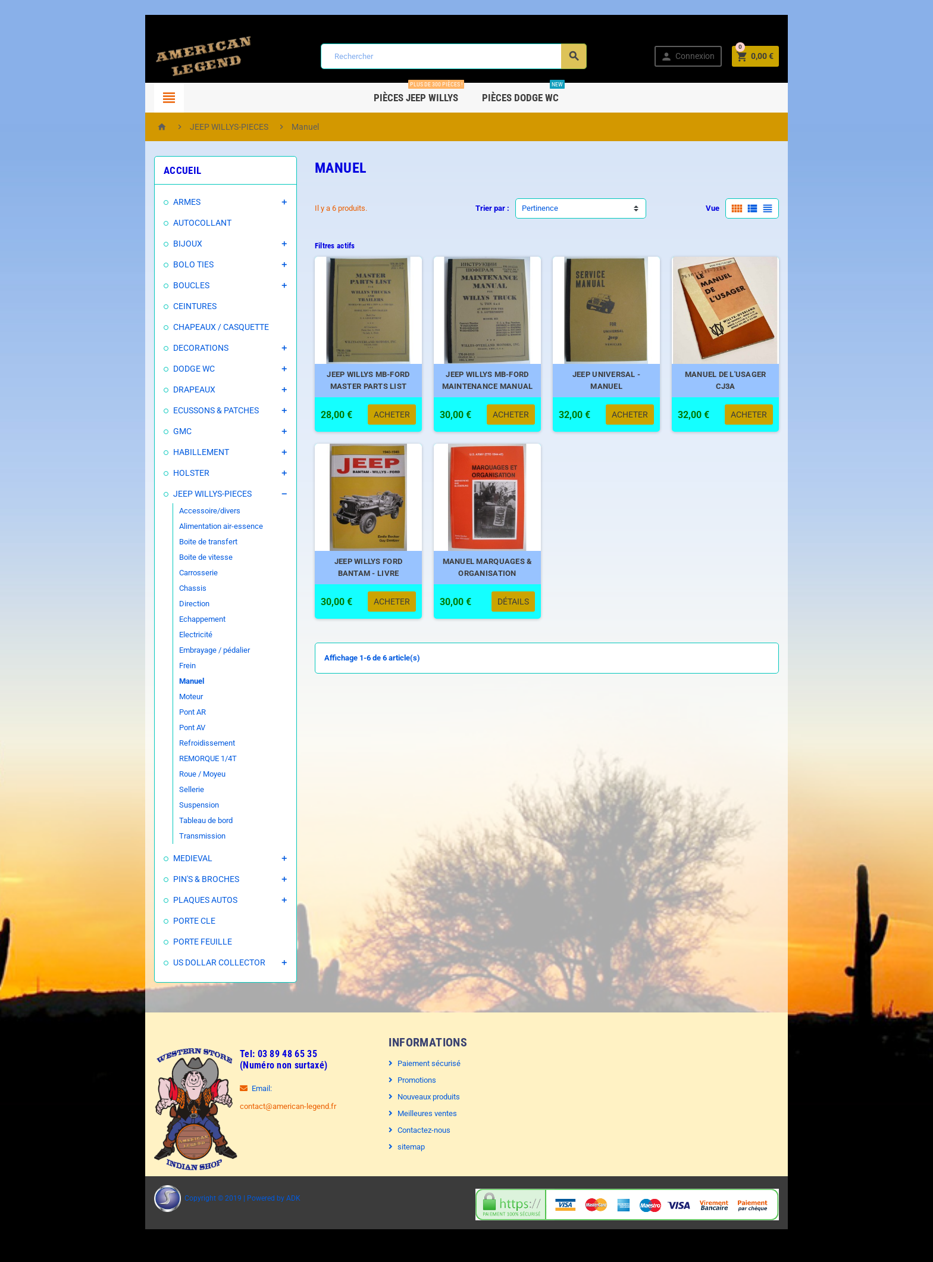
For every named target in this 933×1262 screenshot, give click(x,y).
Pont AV (159, 727)
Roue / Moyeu (169, 773)
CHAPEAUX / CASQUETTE (188, 327)
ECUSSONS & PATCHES (183, 410)
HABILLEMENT (168, 452)
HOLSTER (158, 473)
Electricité (163, 634)
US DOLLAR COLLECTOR (186, 962)
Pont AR (159, 712)
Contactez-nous (415, 1130)
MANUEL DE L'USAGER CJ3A (751, 386)
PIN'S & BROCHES (173, 879)
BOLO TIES (160, 264)
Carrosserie (165, 572)
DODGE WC (161, 368)
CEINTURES (162, 306)
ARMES (154, 202)
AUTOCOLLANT (169, 223)
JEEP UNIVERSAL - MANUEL (621, 386)
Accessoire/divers (177, 510)
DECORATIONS (168, 348)
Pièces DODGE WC (524, 93)
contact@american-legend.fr (255, 1106)
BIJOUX (155, 243)
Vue (745, 208)
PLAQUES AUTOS (172, 900)
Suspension (166, 804)
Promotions (408, 1080)
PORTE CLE (161, 921)
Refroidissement (174, 742)
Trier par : (492, 208)
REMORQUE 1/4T (175, 758)
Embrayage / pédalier (181, 650)
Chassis (160, 588)
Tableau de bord (173, 820)
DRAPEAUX (161, 389)
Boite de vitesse (173, 557)
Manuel (158, 681)
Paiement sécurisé (420, 1063)
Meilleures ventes (419, 1113)
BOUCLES (158, 285)
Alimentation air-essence (188, 526)
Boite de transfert (175, 541)
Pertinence (540, 208)
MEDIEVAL (160, 858)
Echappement (169, 619)
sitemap (403, 1146)
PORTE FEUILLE (169, 941)
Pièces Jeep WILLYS (419, 93)
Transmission (169, 835)
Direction (161, 603)
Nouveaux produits (420, 1096)
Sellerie (158, 789)
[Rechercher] (452, 56)
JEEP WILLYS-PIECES (179, 493)
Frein (154, 665)
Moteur (158, 696)
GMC (149, 431)
